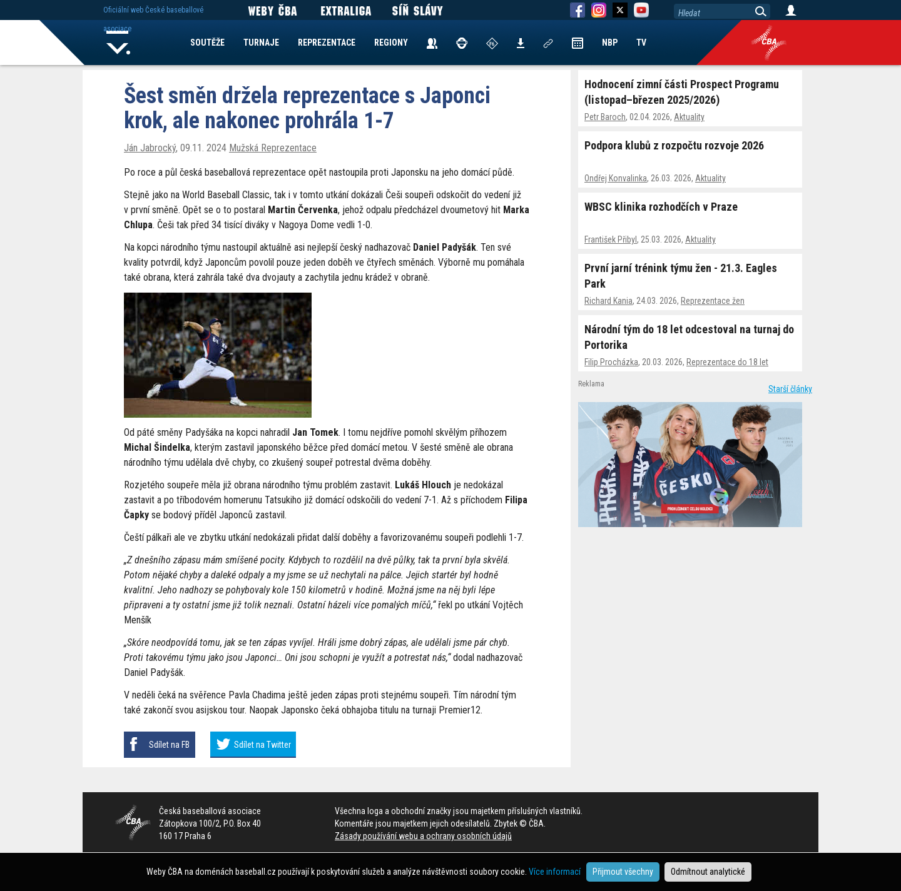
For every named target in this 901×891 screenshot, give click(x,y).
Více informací (555, 872)
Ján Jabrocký (150, 148)
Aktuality (689, 117)
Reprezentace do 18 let (727, 362)
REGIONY (391, 43)
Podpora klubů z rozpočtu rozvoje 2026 (674, 145)
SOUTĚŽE (207, 43)
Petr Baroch (605, 117)
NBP (610, 43)
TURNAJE (261, 43)
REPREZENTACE (326, 43)
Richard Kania (608, 301)
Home (118, 43)
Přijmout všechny (623, 872)
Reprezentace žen (713, 301)
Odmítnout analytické (708, 872)
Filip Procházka (611, 362)
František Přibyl (610, 239)
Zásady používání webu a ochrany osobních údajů (423, 836)
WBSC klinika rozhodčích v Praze (661, 206)
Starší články (790, 389)
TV (641, 43)
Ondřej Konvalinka (615, 178)
